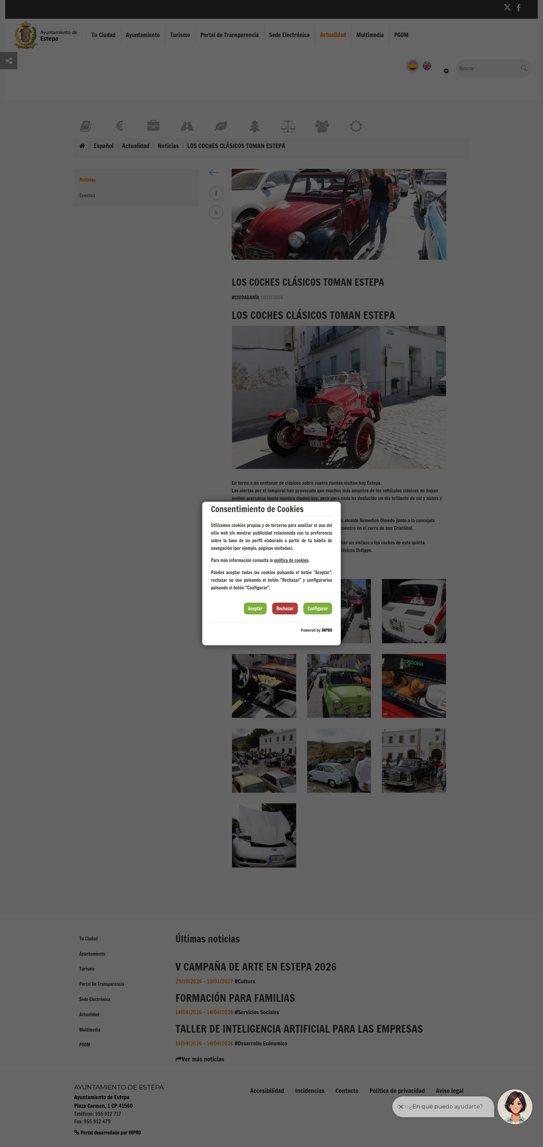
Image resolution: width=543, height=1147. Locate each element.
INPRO (326, 630)
